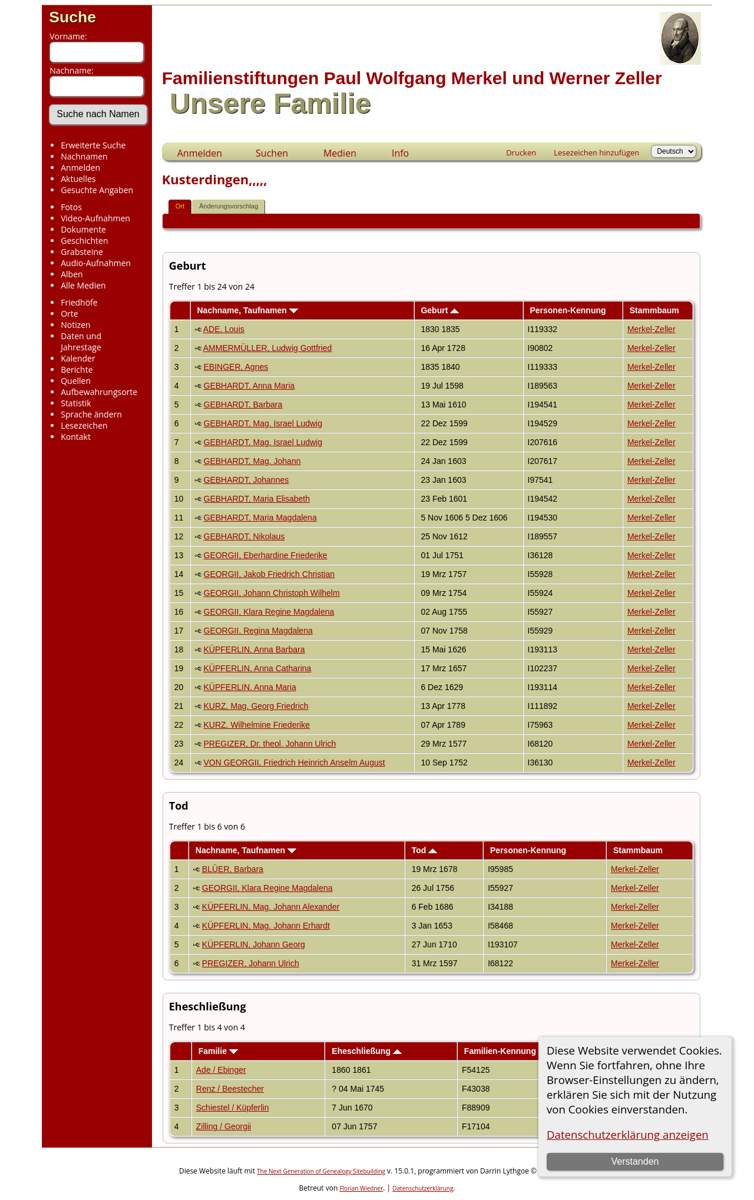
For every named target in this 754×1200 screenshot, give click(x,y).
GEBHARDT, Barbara (243, 404)
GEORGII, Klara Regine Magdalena (269, 611)
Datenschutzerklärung (422, 1188)
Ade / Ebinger (221, 1070)
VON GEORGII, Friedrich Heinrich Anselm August (294, 762)
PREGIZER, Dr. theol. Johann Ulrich (270, 743)
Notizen (76, 324)
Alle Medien (83, 285)
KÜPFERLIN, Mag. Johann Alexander (270, 906)
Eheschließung (366, 1051)
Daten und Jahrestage (81, 341)
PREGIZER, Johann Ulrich (250, 963)
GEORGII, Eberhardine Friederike (266, 555)
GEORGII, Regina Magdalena (258, 630)
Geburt (440, 310)
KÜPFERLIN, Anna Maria (250, 687)
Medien (339, 153)
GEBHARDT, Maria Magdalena (260, 517)
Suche (72, 17)
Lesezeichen (84, 425)
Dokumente (83, 229)
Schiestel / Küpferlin (232, 1107)
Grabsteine (82, 251)
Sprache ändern (91, 414)
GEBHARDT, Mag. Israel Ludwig (263, 423)
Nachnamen (84, 156)
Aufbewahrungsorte (99, 391)
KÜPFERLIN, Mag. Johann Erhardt (266, 925)
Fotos (71, 207)
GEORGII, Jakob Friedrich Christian (269, 574)
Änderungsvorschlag (228, 206)
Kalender (78, 358)
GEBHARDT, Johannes (246, 480)
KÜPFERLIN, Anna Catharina (258, 668)
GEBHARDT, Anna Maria (249, 385)
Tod (425, 850)
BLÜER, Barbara (232, 869)
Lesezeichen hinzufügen (596, 152)
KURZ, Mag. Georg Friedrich (256, 706)
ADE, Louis (223, 329)
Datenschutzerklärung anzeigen (628, 1134)
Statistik (76, 403)
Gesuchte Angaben (97, 189)
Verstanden (635, 1161)
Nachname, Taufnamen (247, 310)
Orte (69, 313)
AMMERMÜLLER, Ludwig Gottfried (267, 348)
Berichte (76, 369)
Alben (71, 274)
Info (400, 153)
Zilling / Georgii (223, 1126)
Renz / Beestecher (230, 1088)
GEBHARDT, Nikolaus (244, 536)
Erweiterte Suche (93, 145)
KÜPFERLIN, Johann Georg (253, 944)
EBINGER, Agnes (236, 367)
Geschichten (84, 240)
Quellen (76, 380)
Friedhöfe (79, 302)
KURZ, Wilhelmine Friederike (257, 725)
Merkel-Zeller (651, 329)
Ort (180, 206)
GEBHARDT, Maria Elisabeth (257, 498)
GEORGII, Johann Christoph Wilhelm (272, 593)
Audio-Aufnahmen (96, 262)
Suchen (272, 153)
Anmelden (80, 167)
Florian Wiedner (361, 1188)
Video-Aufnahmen (95, 218)
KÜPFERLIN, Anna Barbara (254, 649)
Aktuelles (78, 178)
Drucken (521, 152)
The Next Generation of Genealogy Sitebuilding (321, 1171)
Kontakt (76, 436)
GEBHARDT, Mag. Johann (252, 461)
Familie (218, 1051)
